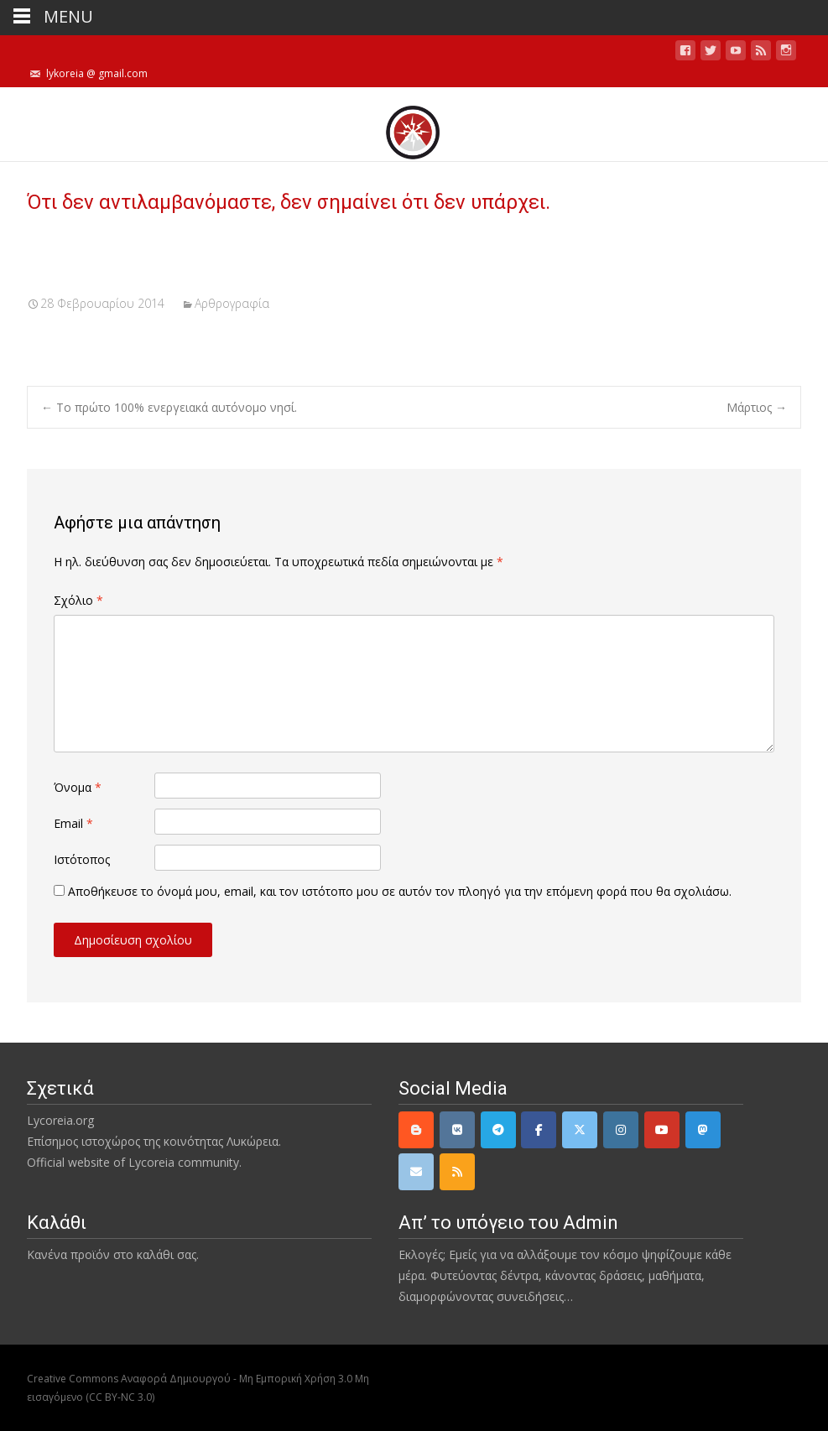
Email (73, 823)
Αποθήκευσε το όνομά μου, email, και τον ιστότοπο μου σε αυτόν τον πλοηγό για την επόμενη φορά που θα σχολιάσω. (400, 891)
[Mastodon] (703, 1129)
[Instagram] (620, 1129)
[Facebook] (538, 1129)
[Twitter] (579, 1129)
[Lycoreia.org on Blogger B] (416, 1129)
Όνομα (78, 787)
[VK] (457, 1129)
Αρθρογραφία (232, 303)
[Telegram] (498, 1129)
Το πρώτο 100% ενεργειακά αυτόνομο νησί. (169, 407)
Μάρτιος (756, 407)
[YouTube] (662, 1129)
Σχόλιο (78, 600)
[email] (416, 1171)
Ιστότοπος (82, 859)
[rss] (457, 1171)
